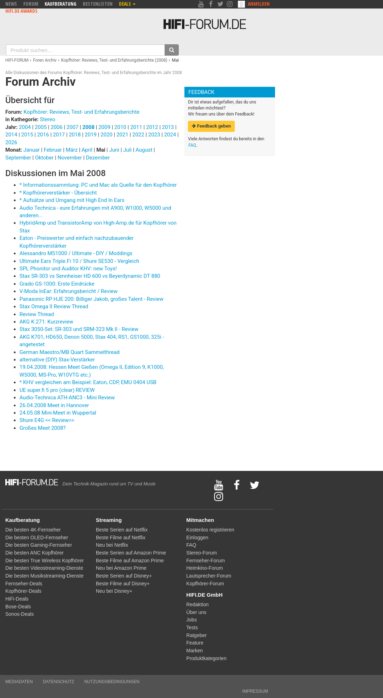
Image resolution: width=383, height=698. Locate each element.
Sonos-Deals (19, 614)
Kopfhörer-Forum (205, 583)
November (71, 157)
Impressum (255, 691)
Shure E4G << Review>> (46, 420)
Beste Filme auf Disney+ (123, 583)
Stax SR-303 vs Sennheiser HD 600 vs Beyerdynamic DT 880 (89, 276)
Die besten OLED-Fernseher (36, 537)
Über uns (196, 612)
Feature (194, 643)
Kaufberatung (60, 3)
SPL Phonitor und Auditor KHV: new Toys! (68, 268)
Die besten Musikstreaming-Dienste (44, 576)
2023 (154, 134)
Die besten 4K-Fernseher (33, 530)
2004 (25, 127)
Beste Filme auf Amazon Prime (130, 560)
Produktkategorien (206, 658)
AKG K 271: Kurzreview (46, 322)
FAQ (192, 145)
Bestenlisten (98, 3)
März (72, 150)
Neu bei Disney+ (114, 591)
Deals (127, 3)
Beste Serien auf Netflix (122, 530)
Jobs (191, 620)
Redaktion (197, 604)
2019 (91, 134)
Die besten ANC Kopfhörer (34, 553)
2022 (138, 134)
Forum (30, 3)
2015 (27, 134)
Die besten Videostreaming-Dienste (44, 568)
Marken (194, 650)
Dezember (98, 157)
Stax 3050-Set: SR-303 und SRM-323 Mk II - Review (78, 329)
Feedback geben (211, 126)
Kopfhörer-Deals (23, 591)
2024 (170, 134)
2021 (122, 134)
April (88, 150)
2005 (41, 127)
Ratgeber (196, 635)
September (18, 157)
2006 (57, 127)
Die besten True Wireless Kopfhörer (44, 560)
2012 (152, 127)
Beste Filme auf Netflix (120, 537)
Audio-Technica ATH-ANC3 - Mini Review (67, 397)
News (11, 3)
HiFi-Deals (16, 599)
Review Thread (36, 314)
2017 (59, 134)
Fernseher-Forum (205, 560)
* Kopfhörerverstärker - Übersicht (58, 193)
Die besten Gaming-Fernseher (38, 545)
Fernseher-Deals (23, 583)
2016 (43, 134)
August (145, 150)
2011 (136, 127)
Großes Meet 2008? (42, 428)
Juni (115, 150)
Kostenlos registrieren (210, 530)
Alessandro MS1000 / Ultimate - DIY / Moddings (75, 253)
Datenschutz (58, 681)
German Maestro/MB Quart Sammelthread (69, 352)
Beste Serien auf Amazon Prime (131, 553)
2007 (73, 127)
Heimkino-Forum (204, 568)
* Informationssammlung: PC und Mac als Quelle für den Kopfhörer (98, 185)
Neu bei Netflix (112, 545)
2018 (75, 134)
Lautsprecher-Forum (208, 576)
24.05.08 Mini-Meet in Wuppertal (57, 413)
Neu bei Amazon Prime (121, 568)
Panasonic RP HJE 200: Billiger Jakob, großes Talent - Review (91, 299)
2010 (120, 127)
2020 (107, 134)
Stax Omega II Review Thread (53, 306)
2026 (11, 142)
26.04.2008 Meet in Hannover (54, 405)
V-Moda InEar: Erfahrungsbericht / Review (68, 291)
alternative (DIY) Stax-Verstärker (57, 359)
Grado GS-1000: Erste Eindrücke (57, 284)
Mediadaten (19, 681)
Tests (192, 627)
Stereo (47, 119)
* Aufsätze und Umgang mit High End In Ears (72, 200)
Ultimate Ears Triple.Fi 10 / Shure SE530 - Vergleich (79, 261)
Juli (128, 150)
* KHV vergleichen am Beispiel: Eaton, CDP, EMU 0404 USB (87, 382)
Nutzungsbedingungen (111, 681)
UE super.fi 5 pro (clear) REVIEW (57, 390)
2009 (104, 127)
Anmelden (259, 3)
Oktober (45, 157)
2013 (168, 127)
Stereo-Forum (201, 553)
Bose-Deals (18, 606)
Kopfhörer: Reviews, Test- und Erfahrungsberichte (81, 112)
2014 (11, 134)
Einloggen (197, 537)
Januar (32, 150)
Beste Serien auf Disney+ (124, 576)
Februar (53, 150)
